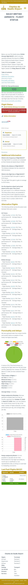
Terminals (17, 557)
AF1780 (13, 251)
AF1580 (13, 239)
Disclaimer (16, 580)
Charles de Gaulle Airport (14, 8)
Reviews (3, 571)
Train (15, 573)
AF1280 (13, 221)
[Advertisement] (14, 38)
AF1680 (13, 245)
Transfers (16, 575)
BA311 (12, 292)
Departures (4, 561)
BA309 (13, 286)
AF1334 (13, 227)
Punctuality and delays (7, 80)
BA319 (13, 317)
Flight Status (5, 74)
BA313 (13, 298)
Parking (3, 567)
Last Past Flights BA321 (8, 82)
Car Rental (4, 569)
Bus (15, 569)
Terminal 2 (17, 561)
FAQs (3, 565)
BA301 (13, 262)
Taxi (15, 571)
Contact (21, 580)
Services (4, 573)
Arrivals (3, 559)
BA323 (13, 323)
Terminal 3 (17, 563)
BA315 (13, 304)
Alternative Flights (6, 78)
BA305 (13, 274)
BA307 (13, 280)
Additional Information (7, 76)
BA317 (12, 310)
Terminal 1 (17, 559)
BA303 (13, 268)
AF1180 (13, 215)
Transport (17, 567)
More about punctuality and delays (11, 101)
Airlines (3, 563)
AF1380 (13, 233)
